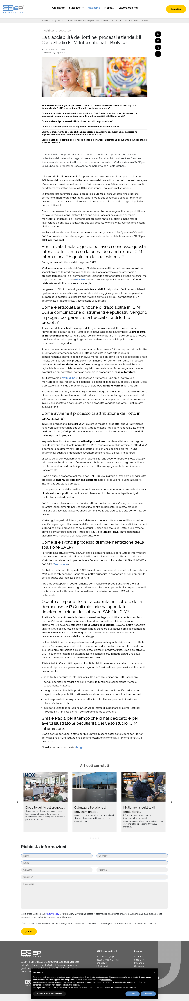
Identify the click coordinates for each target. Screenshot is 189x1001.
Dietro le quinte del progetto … (45, 807)
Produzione (61, 564)
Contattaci (176, 9)
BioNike (80, 279)
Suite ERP (139, 960)
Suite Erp (75, 7)
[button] (154, 973)
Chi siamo (58, 7)
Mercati (109, 7)
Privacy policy (52, 914)
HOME (45, 20)
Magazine (94, 7)
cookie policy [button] (106, 980)
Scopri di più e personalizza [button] (49, 994)
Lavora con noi (128, 7)
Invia (29, 931)
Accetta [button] (148, 994)
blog (79, 747)
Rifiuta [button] (133, 994)
